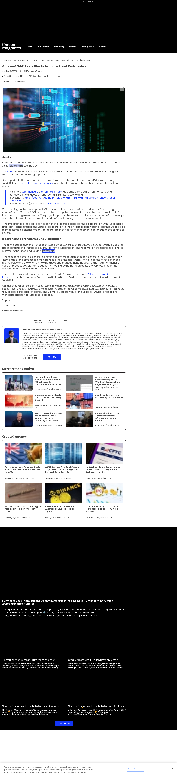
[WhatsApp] (45, 317)
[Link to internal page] (11, 335)
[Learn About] (38, 319)
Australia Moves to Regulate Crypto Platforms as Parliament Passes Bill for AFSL (23, 469)
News (35, 60)
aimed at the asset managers (34, 183)
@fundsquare (30, 191)
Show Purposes (135, 768)
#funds (101, 197)
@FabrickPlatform (52, 191)
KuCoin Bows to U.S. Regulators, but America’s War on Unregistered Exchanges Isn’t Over (103, 469)
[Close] (173, 768)
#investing (15, 200)
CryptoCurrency (22, 60)
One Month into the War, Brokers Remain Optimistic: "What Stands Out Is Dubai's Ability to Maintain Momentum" (48, 382)
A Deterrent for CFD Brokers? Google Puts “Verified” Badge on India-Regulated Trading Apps (108, 381)
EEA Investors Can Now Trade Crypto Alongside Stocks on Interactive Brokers (23, 509)
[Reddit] (58, 317)
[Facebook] (31, 317)
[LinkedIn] (11, 317)
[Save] (65, 318)
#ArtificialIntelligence (83, 197)
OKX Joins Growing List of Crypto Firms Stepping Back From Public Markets (102, 509)
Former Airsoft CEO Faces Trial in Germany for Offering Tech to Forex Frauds (108, 417)
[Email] (18, 317)
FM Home (6, 60)
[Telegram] (24, 317)
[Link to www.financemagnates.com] (19, 383)
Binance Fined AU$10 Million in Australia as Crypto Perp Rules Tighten (60, 509)
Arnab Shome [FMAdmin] (36, 71)
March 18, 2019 (56, 203)
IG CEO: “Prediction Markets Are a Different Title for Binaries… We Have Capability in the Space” (48, 417)
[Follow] (51, 319)
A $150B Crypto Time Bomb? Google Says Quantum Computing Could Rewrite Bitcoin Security (63, 469)
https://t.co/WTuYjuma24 (39, 197)
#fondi (110, 197)
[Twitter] (4, 317)
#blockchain (62, 197)
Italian (10, 171)
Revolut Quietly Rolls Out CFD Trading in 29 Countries (109, 396)
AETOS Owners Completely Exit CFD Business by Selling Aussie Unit (48, 397)
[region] (88, 769)
